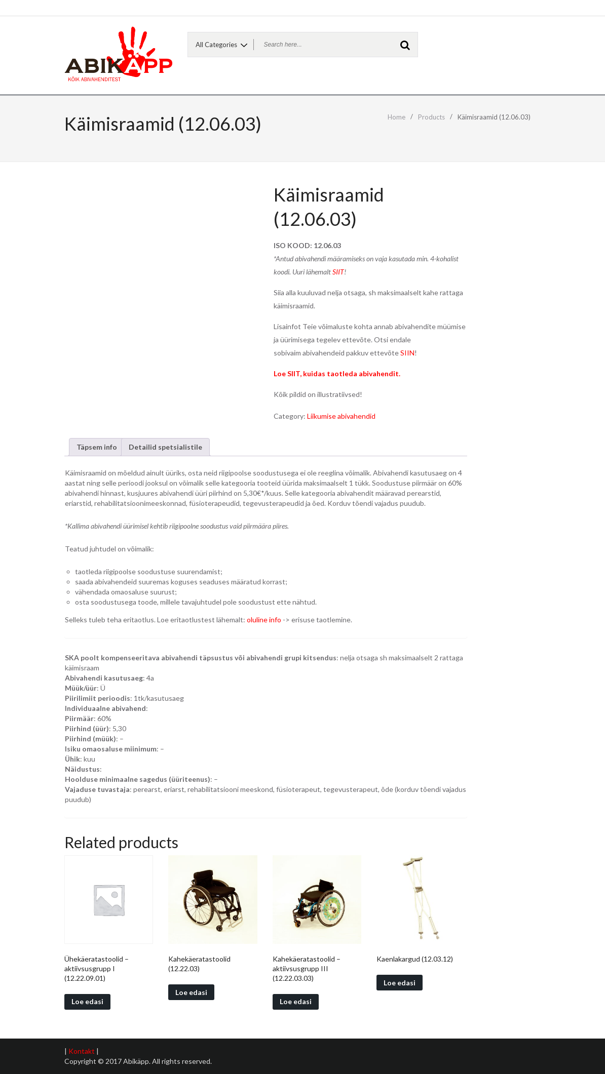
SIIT (338, 271)
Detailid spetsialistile (165, 447)
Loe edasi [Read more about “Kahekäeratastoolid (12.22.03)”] (191, 992)
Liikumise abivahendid (341, 416)
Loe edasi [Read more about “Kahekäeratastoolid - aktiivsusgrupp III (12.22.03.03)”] (296, 1001)
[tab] (97, 447)
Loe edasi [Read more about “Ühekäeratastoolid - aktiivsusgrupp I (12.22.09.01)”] (87, 1001)
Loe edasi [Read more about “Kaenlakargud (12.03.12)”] (399, 982)
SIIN (407, 352)
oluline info (264, 619)
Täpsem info (97, 447)
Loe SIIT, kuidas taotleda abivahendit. (337, 373)
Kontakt (81, 1051)
